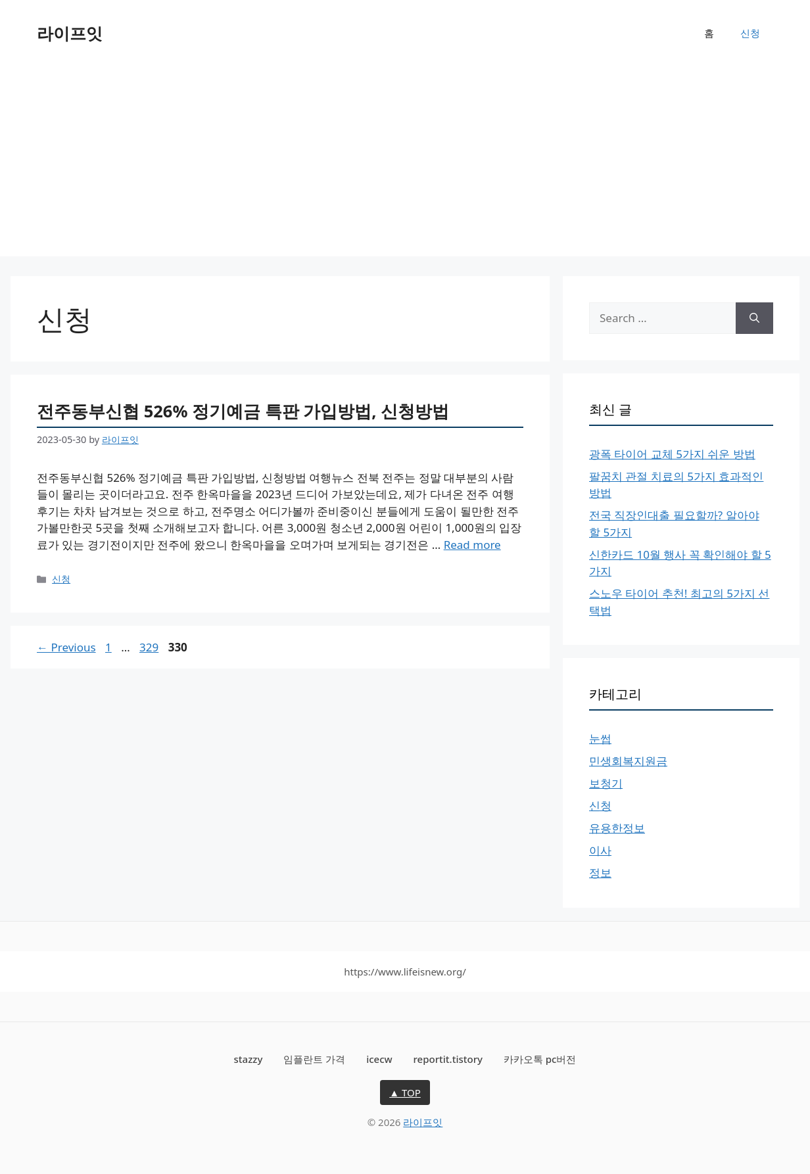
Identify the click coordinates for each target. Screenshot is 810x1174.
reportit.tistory (448, 1059)
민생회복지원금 (628, 760)
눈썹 (600, 738)
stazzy (248, 1059)
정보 (600, 872)
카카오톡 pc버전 (540, 1059)
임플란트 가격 (314, 1059)
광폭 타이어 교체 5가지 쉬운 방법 (672, 453)
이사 (600, 850)
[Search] (754, 318)
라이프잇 (70, 33)
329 (150, 647)
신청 (750, 32)
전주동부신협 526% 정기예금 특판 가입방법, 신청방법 (243, 411)
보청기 (606, 783)
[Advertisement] (405, 164)
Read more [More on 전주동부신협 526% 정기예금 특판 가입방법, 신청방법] (472, 544)
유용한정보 (617, 827)
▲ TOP (405, 1092)
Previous (66, 647)
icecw (379, 1059)
